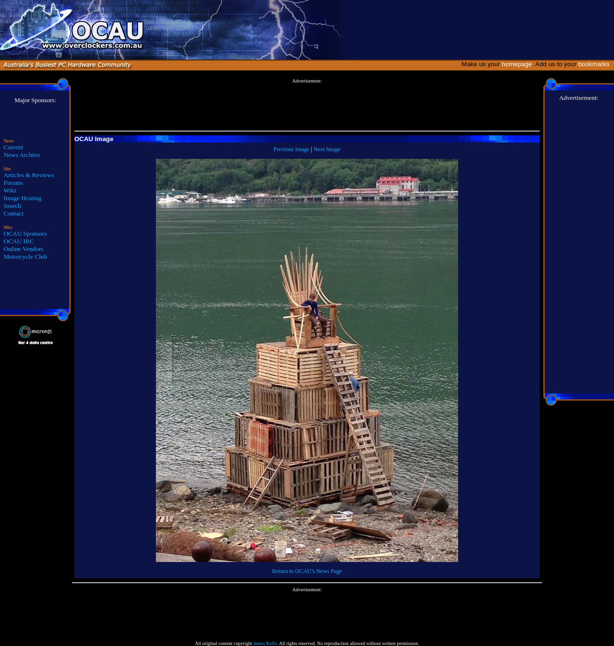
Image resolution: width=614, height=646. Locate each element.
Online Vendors (24, 248)
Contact (14, 213)
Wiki (10, 190)
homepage (517, 64)
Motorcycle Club (25, 256)
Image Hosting (23, 198)
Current (14, 147)
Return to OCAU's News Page (307, 571)
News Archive (22, 154)
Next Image (327, 149)
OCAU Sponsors (25, 233)
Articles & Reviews (29, 175)
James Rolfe (265, 643)
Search (12, 205)
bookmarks (595, 64)
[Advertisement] (307, 105)
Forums (14, 182)
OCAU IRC (19, 241)
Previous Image (291, 149)
